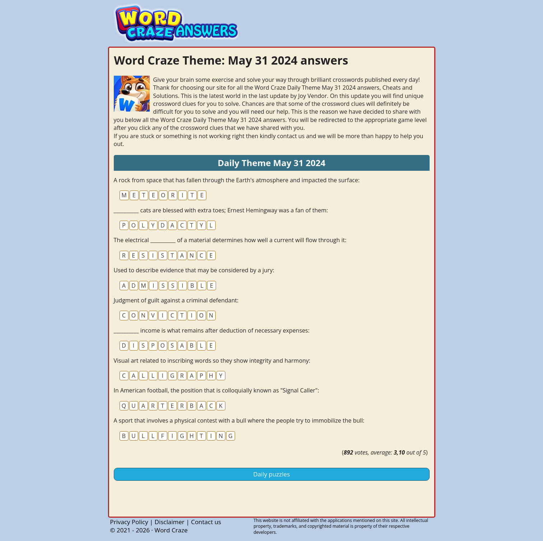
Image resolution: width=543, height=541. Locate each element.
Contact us (206, 522)
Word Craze (170, 530)
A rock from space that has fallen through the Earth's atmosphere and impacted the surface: (237, 180)
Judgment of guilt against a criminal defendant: (176, 300)
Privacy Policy (129, 522)
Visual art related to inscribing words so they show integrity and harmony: (212, 360)
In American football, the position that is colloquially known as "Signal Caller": (216, 390)
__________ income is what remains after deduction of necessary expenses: (212, 330)
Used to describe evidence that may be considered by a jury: (194, 270)
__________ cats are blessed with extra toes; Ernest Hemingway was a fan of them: (221, 210)
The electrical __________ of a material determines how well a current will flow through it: (230, 240)
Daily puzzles (271, 474)
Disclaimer (169, 522)
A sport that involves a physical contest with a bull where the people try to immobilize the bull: (239, 420)
